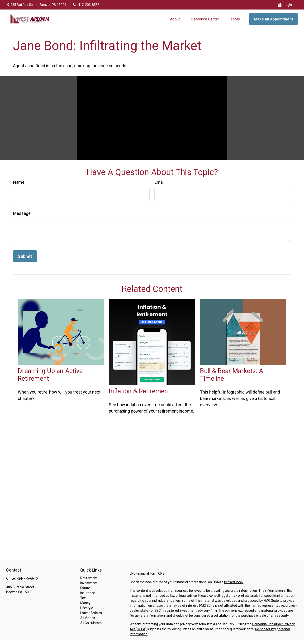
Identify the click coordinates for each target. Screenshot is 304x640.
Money (85, 603)
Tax (83, 598)
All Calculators (91, 623)
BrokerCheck (233, 582)
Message (22, 213)
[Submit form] (25, 256)
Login (285, 5)
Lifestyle (86, 608)
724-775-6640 (27, 578)
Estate (85, 588)
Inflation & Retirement (139, 391)
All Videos (87, 618)
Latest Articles (91, 613)
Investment (88, 583)
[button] (175, 19)
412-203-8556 (86, 5)
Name (18, 182)
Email (159, 182)
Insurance (87, 593)
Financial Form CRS (150, 573)
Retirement (88, 578)
